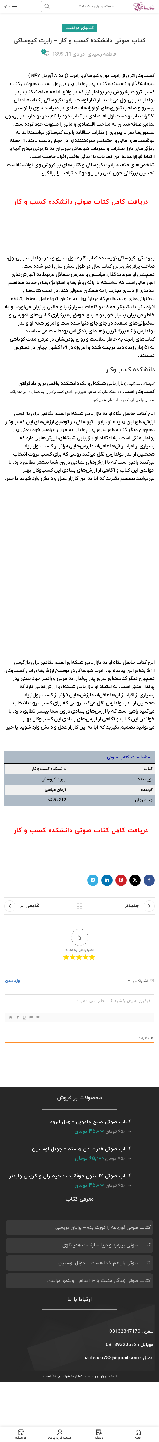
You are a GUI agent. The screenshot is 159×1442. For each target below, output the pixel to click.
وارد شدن (13, 838)
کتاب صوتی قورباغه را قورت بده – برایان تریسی (103, 1085)
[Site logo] (144, 6)
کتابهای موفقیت (79, 28)
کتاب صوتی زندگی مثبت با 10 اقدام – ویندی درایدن (99, 1138)
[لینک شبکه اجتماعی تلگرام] (92, 737)
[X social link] (135, 737)
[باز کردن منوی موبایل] (10, 6)
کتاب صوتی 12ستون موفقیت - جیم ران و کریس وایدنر (70, 1033)
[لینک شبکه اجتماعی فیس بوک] (149, 737)
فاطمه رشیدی (102, 54)
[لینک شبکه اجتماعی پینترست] (121, 737)
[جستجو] (79, 6)
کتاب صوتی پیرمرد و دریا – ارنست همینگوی (106, 1102)
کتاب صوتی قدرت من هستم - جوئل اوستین (81, 1006)
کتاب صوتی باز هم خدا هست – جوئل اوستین (104, 1120)
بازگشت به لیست (79, 763)
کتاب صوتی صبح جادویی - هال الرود (90, 979)
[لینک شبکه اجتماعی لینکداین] (107, 737)
